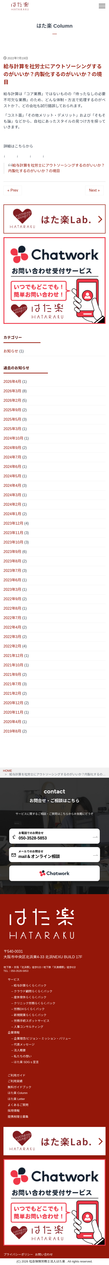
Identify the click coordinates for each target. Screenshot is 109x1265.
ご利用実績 (15, 1081)
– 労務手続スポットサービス (30, 1021)
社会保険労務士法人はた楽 (47, 1261)
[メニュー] (102, 6)
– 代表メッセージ (22, 1044)
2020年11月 (13, 712)
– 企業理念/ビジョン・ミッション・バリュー (41, 1038)
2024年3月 (12, 495)
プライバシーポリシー (18, 1254)
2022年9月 (12, 599)
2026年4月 (12, 382)
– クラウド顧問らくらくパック (31, 991)
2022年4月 (12, 627)
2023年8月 (12, 561)
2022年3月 (12, 637)
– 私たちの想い (21, 1056)
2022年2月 (12, 646)
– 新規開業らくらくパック (28, 1015)
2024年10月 (13, 438)
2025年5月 (12, 419)
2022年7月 (12, 618)
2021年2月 (12, 693)
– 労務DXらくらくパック (28, 1009)
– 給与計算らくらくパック (28, 985)
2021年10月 (13, 665)
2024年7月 (12, 457)
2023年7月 (12, 571)
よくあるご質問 (18, 1105)
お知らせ (10, 351)
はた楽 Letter (16, 1099)
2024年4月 (12, 486)
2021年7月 (12, 684)
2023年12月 (13, 523)
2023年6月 (12, 580)
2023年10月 (13, 542)
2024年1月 (12, 514)
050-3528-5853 (19, 970)
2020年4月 (12, 722)
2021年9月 (12, 675)
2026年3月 (12, 391)
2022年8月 (12, 608)
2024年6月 (12, 467)
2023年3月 (12, 589)
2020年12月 (13, 703)
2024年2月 (12, 504)
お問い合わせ (44, 1254)
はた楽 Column (18, 1093)
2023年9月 (12, 552)
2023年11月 (13, 533)
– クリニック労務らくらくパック (33, 1003)
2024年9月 (12, 448)
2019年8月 (12, 731)
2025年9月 (12, 410)
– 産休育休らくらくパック (28, 997)
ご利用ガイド (16, 1075)
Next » (94, 190)
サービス (13, 979)
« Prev (12, 190)
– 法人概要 (18, 1050)
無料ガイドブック (19, 1087)
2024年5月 (12, 476)
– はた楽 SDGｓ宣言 (25, 1062)
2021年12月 (13, 656)
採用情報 (13, 1110)
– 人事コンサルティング (27, 1027)
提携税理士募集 (18, 1116)
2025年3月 (12, 429)
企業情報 (13, 1032)
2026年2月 (12, 400)
